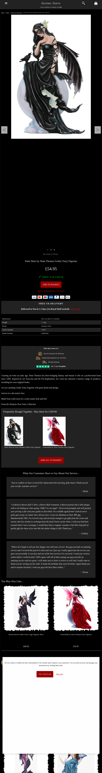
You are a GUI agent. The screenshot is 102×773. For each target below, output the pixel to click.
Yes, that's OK (45, 674)
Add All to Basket (50, 460)
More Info (59, 674)
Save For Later (58, 291)
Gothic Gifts (51, 3)
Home (2, 12)
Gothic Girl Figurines (16, 12)
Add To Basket (51, 284)
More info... (76, 309)
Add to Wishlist (43, 291)
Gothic (7, 12)
